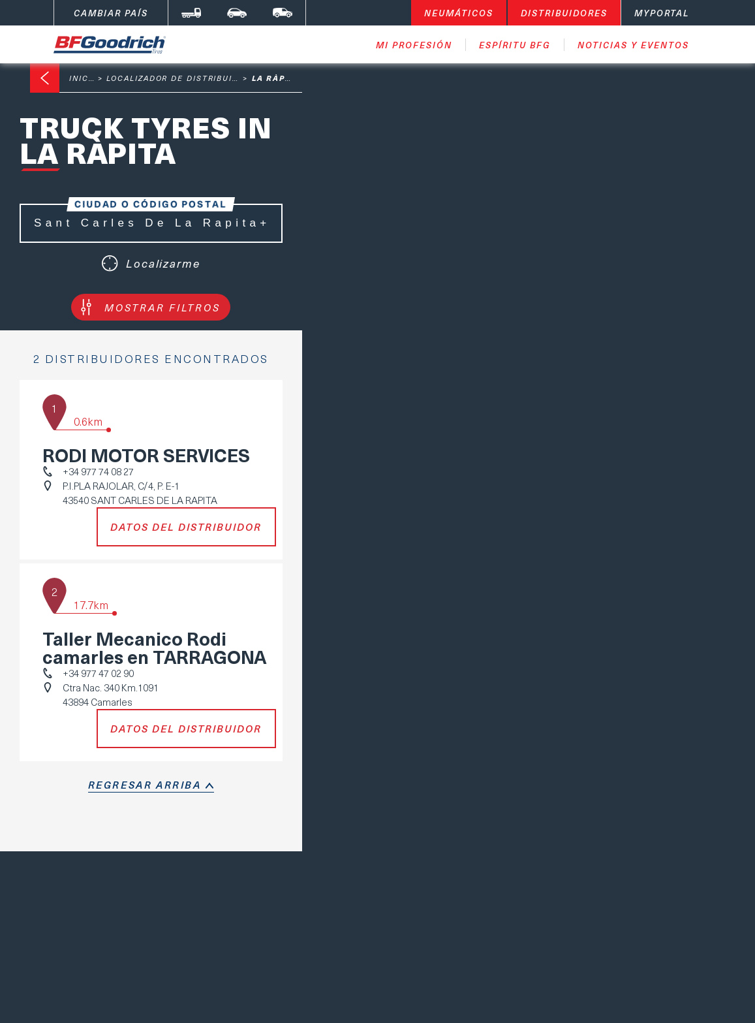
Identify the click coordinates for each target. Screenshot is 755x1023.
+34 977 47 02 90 (98, 673)
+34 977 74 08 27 (98, 471)
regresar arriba (145, 785)
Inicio (83, 78)
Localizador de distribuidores (184, 78)
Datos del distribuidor (186, 527)
